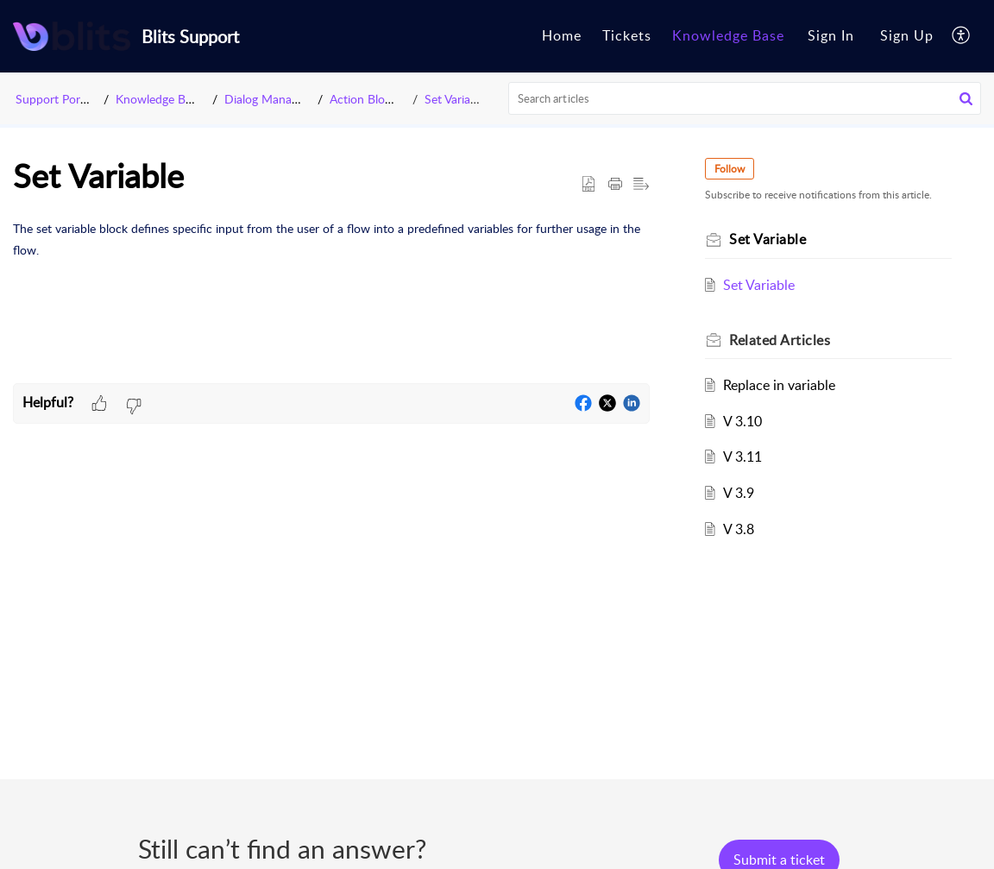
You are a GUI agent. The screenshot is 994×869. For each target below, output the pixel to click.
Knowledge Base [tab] (728, 35)
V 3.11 (742, 456)
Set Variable (455, 99)
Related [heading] (779, 340)
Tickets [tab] (626, 35)
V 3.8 (738, 529)
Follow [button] (729, 168)
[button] (961, 36)
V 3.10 (742, 421)
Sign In (831, 35)
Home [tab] (562, 35)
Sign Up (907, 35)
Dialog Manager (266, 99)
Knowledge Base (159, 99)
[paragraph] (331, 239)
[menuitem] (831, 36)
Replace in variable (779, 384)
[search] (745, 98)
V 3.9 (738, 492)
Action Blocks (366, 99)
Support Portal (54, 99)
